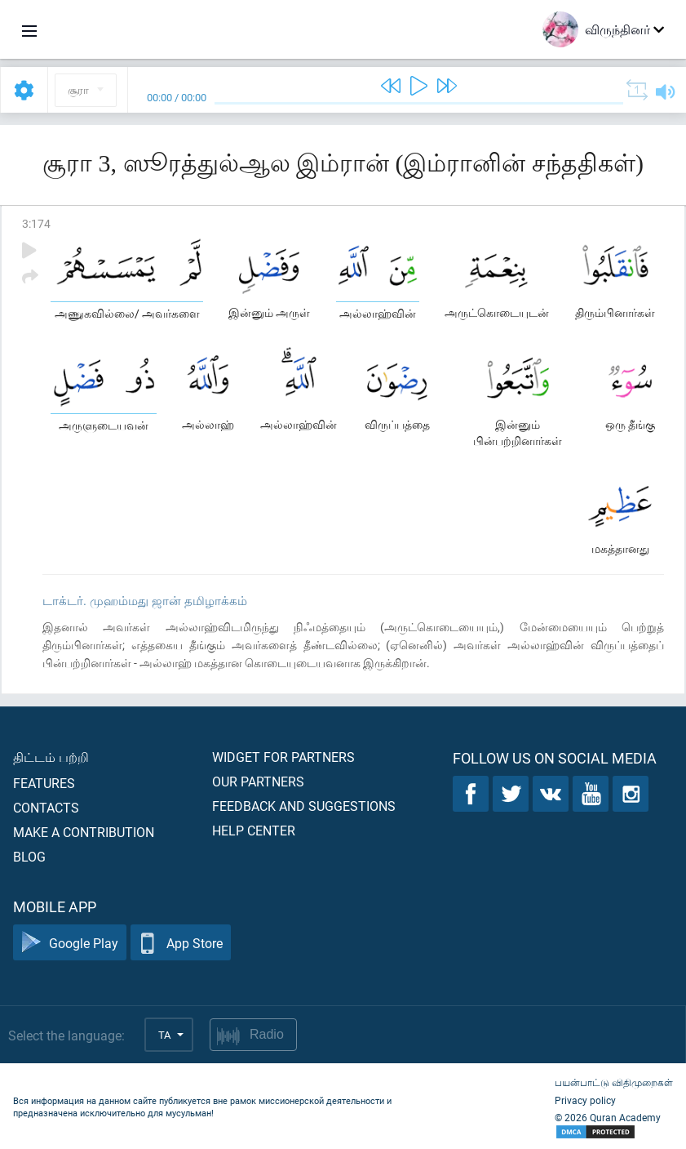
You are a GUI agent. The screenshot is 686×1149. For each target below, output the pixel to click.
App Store (181, 942)
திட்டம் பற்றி (51, 756)
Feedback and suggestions (304, 805)
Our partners (258, 781)
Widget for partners (283, 756)
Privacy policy (585, 1100)
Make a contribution (83, 831)
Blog (29, 856)
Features (44, 782)
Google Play (69, 942)
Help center (253, 830)
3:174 (36, 223)
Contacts (46, 807)
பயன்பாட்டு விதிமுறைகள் (614, 1082)
